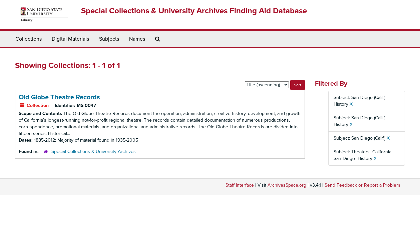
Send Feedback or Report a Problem (362, 185)
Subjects (109, 39)
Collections (28, 39)
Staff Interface (240, 185)
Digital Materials (70, 39)
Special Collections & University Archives (93, 151)
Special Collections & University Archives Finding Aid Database (194, 11)
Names (137, 39)
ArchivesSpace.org (287, 185)
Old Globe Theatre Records (59, 97)
